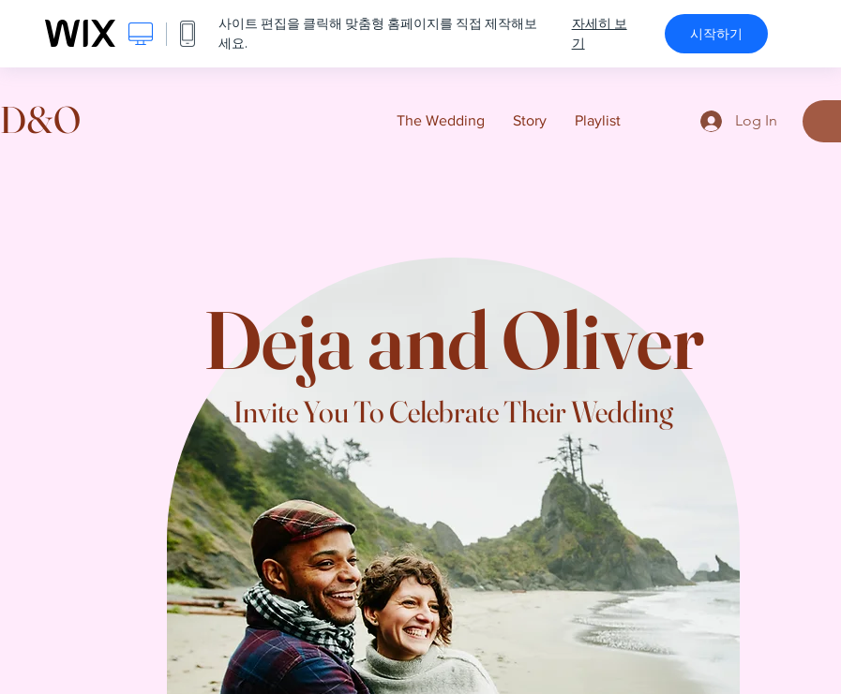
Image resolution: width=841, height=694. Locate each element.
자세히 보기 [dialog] (599, 33)
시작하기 (716, 33)
